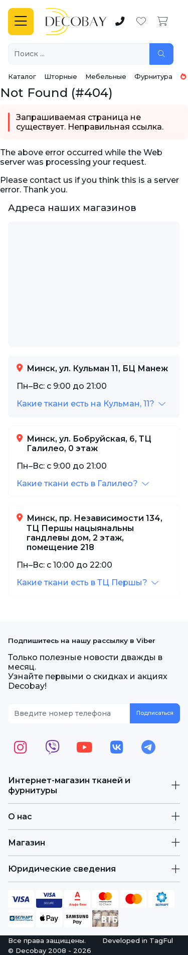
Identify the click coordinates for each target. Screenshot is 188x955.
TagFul (161, 940)
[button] (91, 403)
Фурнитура (153, 76)
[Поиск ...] (79, 54)
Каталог (22, 76)
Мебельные (105, 76)
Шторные (60, 76)
